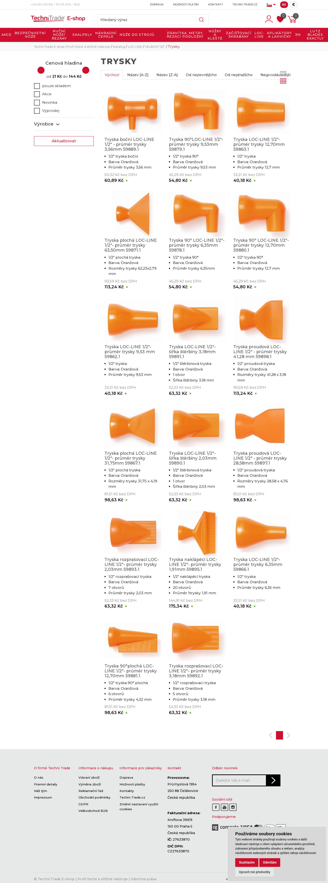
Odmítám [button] (270, 862)
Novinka (45, 102)
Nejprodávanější (276, 75)
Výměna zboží (89, 784)
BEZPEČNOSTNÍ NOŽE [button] (30, 35)
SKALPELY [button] (82, 35)
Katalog (119, 46)
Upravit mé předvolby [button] (254, 872)
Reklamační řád (90, 791)
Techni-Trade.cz (244, 4)
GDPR (83, 804)
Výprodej (46, 111)
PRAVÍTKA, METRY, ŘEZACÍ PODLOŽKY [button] (185, 35)
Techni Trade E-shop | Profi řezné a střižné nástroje (72, 46)
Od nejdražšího (239, 75)
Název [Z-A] (167, 75)
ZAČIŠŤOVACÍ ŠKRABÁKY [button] (238, 35)
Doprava (157, 4)
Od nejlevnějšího (201, 75)
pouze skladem (52, 86)
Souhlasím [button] (247, 862)
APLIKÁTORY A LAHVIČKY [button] (279, 35)
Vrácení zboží (89, 778)
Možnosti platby (186, 4)
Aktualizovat (64, 141)
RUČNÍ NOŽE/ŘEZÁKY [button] (59, 34)
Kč (284, 4)
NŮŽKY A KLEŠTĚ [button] (215, 34)
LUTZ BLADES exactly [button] (315, 34)
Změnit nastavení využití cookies (138, 806)
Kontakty (215, 4)
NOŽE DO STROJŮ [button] (136, 35)
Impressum (43, 797)
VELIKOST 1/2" (155, 46)
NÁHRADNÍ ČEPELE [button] (106, 35)
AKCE (6, 35)
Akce (43, 94)
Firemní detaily (45, 784)
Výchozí (112, 75)
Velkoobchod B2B (93, 811)
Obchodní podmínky (94, 797)
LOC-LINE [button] (259, 35)
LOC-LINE (135, 46)
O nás (38, 778)
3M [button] (298, 35)
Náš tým (40, 791)
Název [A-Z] (138, 75)
